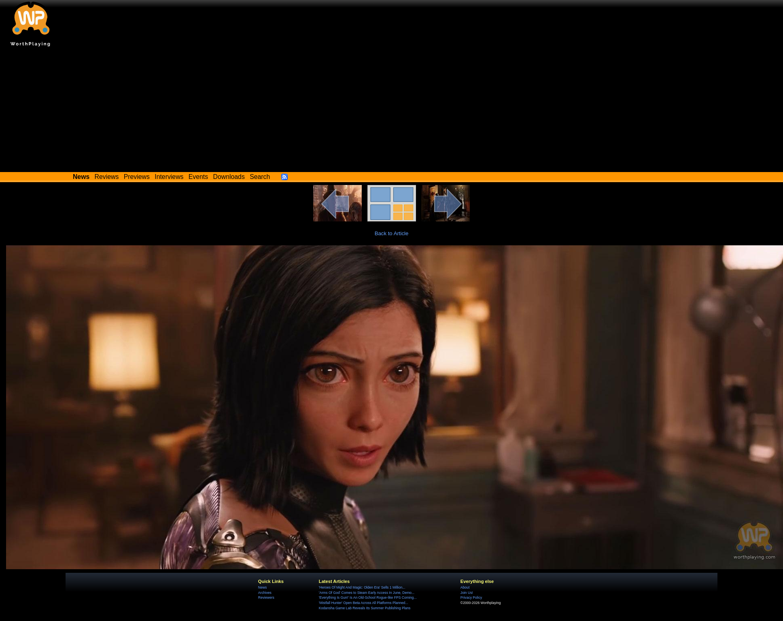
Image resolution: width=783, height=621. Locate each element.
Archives (265, 593)
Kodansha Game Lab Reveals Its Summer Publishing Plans (365, 608)
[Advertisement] (391, 111)
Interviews (169, 176)
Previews (137, 176)
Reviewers (266, 597)
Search (260, 176)
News (262, 587)
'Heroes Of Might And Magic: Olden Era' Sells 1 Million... (362, 587)
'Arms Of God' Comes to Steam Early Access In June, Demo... (366, 593)
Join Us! (466, 593)
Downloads (229, 176)
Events (198, 176)
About (464, 587)
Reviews (107, 176)
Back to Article (392, 233)
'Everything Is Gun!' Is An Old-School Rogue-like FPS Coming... (368, 597)
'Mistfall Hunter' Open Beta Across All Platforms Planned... (363, 603)
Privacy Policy (471, 597)
